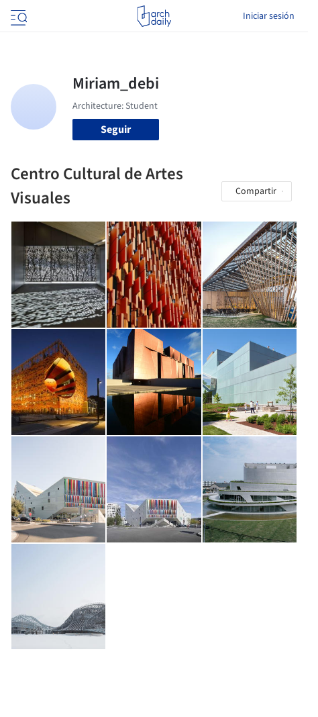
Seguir (116, 129)
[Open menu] (17, 16)
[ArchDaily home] (154, 16)
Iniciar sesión (269, 16)
